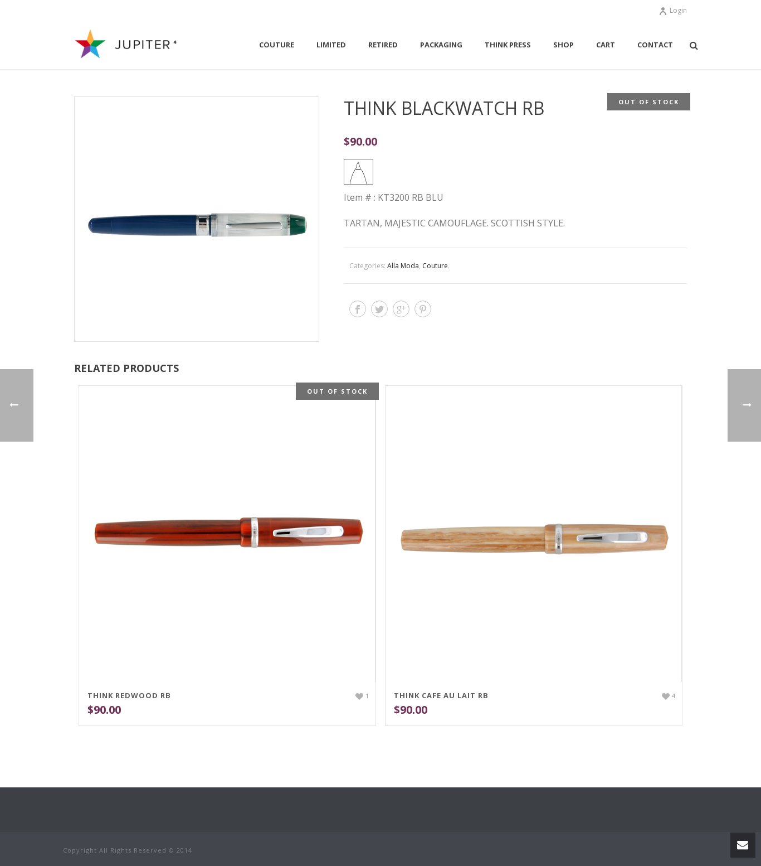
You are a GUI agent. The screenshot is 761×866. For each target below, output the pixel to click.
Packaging (441, 45)
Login (672, 10)
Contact (655, 45)
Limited (331, 45)
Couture (276, 45)
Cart (605, 45)
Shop (563, 45)
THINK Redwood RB (129, 695)
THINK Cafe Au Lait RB (441, 695)
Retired (383, 45)
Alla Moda (403, 265)
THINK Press (508, 45)
